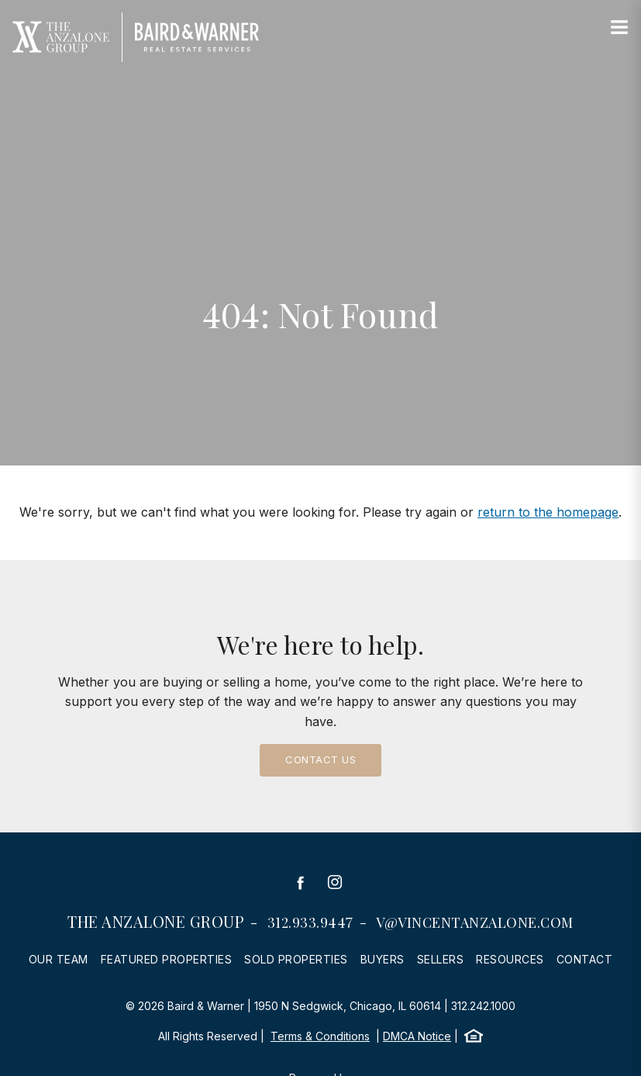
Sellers (440, 959)
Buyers (382, 959)
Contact (585, 959)
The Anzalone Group (155, 921)
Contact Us (320, 759)
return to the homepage (548, 512)
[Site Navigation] (619, 28)
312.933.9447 (310, 922)
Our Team (58, 959)
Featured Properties (167, 959)
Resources (510, 959)
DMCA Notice (417, 1036)
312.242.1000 (483, 1005)
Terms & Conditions (320, 1036)
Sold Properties (296, 959)
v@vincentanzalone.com (475, 922)
